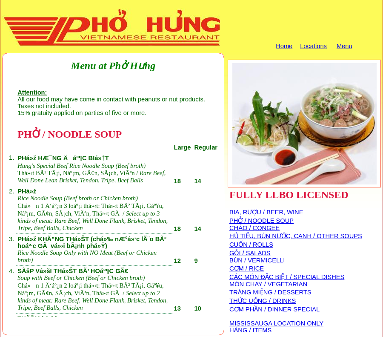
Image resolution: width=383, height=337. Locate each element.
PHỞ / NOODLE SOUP (261, 220)
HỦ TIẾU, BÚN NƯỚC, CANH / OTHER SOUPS (295, 236)
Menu (344, 46)
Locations (313, 46)
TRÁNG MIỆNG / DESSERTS (270, 292)
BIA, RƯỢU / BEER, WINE (266, 212)
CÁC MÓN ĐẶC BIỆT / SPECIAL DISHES (286, 277)
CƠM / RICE (246, 268)
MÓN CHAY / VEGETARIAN (268, 284)
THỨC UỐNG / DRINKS (262, 300)
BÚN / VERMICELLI (257, 260)
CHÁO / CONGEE (254, 228)
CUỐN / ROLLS (251, 244)
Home (284, 46)
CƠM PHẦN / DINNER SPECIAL (274, 309)
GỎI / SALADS (250, 253)
